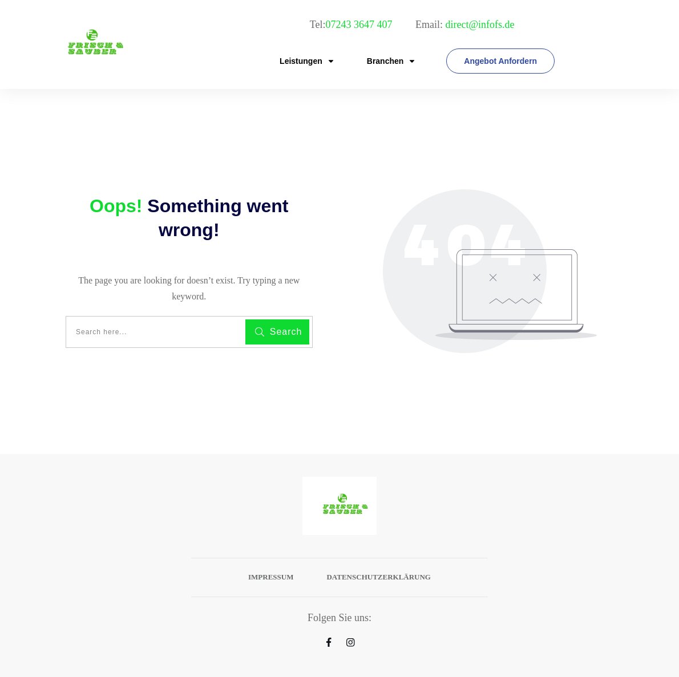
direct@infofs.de (479, 24)
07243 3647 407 (360, 24)
